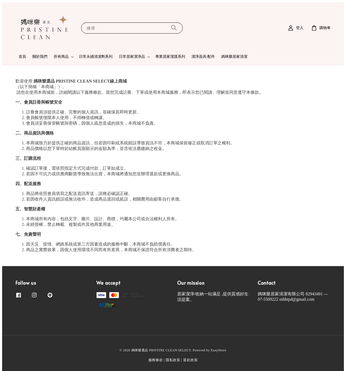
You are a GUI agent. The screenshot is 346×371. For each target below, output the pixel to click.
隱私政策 (173, 360)
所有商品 (61, 57)
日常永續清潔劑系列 (95, 57)
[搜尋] (173, 28)
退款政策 (190, 360)
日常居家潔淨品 (132, 57)
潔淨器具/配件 (203, 57)
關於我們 (39, 57)
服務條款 (155, 360)
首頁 (22, 57)
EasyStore (218, 350)
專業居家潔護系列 (170, 57)
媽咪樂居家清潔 (234, 57)
